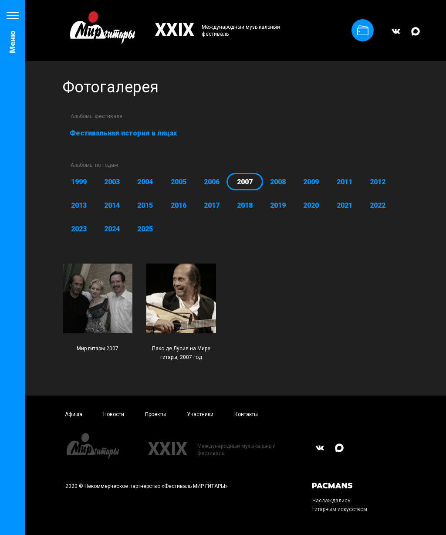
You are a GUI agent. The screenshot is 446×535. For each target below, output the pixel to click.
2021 (344, 205)
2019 (278, 205)
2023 (79, 229)
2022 (377, 205)
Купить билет (362, 30)
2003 (112, 182)
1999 (79, 182)
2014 (112, 205)
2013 (79, 205)
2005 (178, 182)
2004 (145, 182)
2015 (145, 205)
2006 (212, 182)
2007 (245, 182)
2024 (112, 229)
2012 (377, 182)
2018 (245, 205)
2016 (178, 205)
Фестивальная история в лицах (123, 133)
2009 (311, 182)
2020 (311, 205)
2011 (344, 182)
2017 (212, 205)
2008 (278, 182)
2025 (145, 229)
